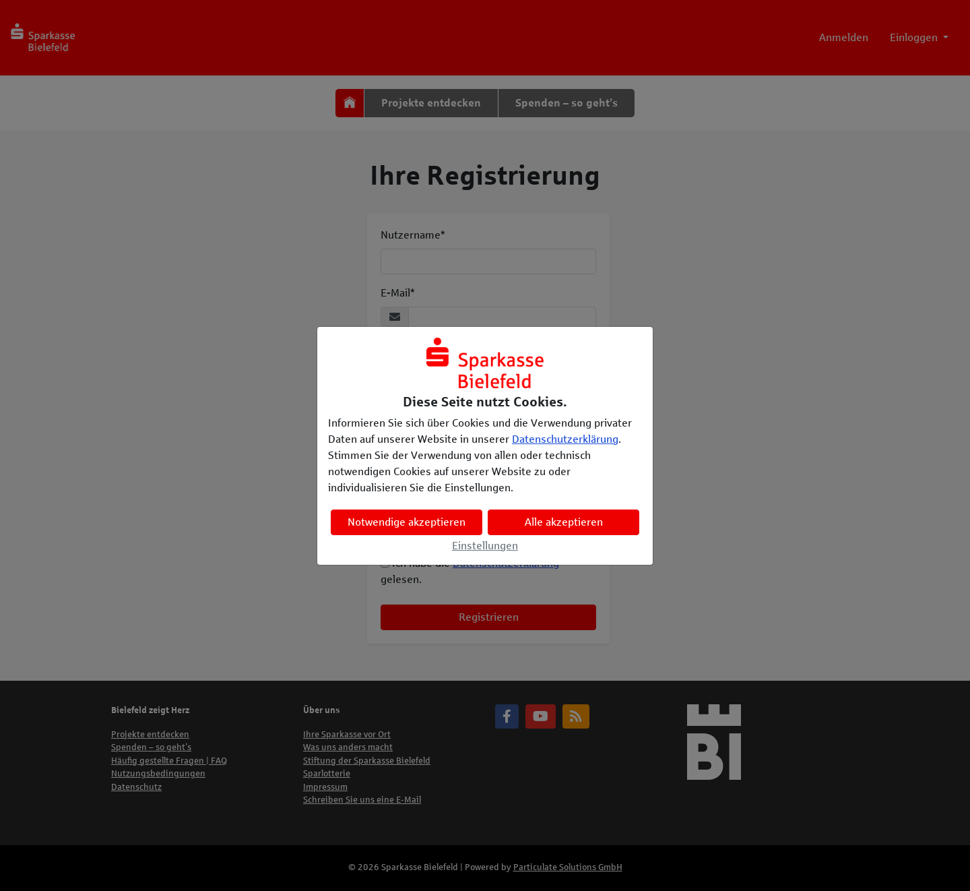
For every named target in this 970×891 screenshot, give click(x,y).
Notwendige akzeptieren (406, 522)
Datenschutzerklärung (565, 439)
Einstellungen (485, 545)
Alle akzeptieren (564, 522)
